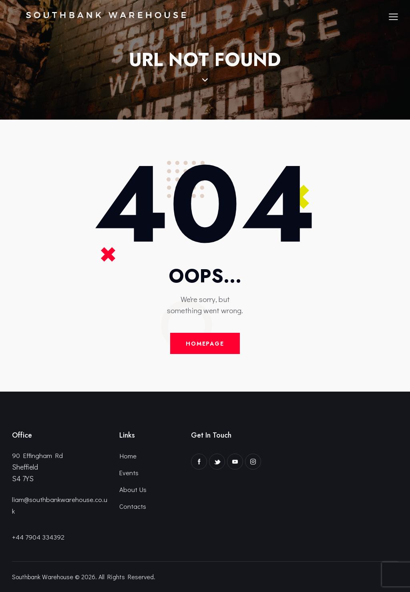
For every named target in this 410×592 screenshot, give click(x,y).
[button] (393, 16)
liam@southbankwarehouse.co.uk (59, 505)
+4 (16, 535)
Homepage (205, 344)
